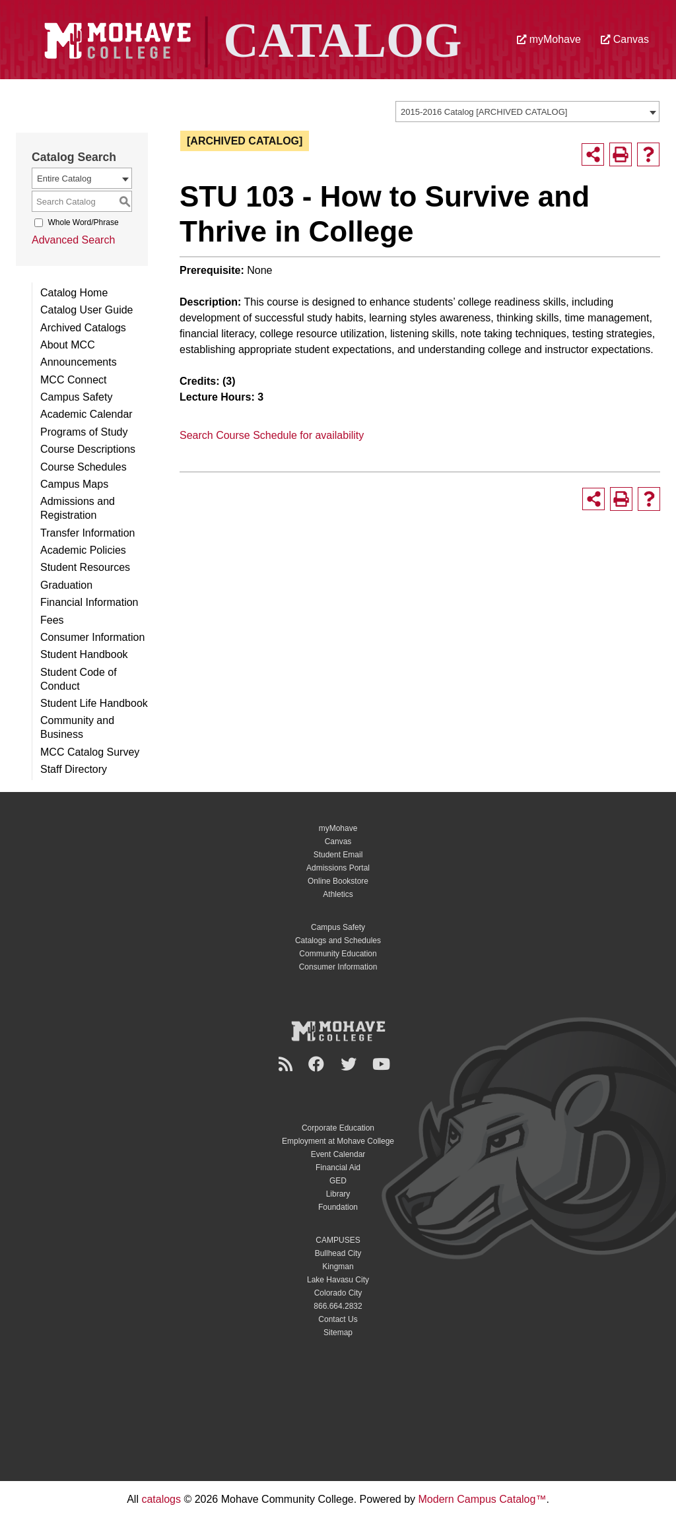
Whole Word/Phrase (83, 222)
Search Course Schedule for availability (272, 435)
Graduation (66, 585)
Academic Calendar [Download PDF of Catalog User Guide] (86, 414)
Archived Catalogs (83, 327)
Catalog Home (74, 292)
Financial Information (89, 602)
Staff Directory (73, 769)
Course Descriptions (87, 449)
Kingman (337, 1266)
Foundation (338, 1207)
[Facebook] (318, 1064)
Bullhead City (338, 1253)
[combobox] (527, 111)
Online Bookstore (338, 881)
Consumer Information (92, 637)
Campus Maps (74, 484)
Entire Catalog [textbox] (64, 178)
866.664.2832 (338, 1306)
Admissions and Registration (77, 508)
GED (338, 1180)
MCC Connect (73, 379)
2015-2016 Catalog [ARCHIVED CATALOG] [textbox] (484, 112)
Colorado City (338, 1293)
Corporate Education (338, 1128)
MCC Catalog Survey (89, 752)
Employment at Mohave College (338, 1141)
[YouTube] (383, 1064)
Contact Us (337, 1319)
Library (338, 1194)
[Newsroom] (287, 1064)
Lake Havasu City (338, 1279)
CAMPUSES (338, 1240)
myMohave (549, 39)
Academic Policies (83, 550)
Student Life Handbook (94, 703)
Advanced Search (73, 240)
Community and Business (77, 727)
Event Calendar (338, 1154)
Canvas (625, 39)
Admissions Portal (338, 868)
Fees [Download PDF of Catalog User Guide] (52, 620)
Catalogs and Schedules (338, 940)
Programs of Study (84, 432)
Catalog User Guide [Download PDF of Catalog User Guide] (86, 309)
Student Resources (85, 567)
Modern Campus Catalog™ (483, 1499)
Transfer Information (87, 533)
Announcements (78, 362)
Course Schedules (83, 467)
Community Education (337, 953)
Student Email (338, 854)
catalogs (161, 1499)
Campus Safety (76, 397)
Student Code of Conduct (78, 679)
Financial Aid (338, 1167)
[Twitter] (350, 1064)
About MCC (67, 344)
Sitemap (338, 1332)
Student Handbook (84, 654)
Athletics (338, 894)
